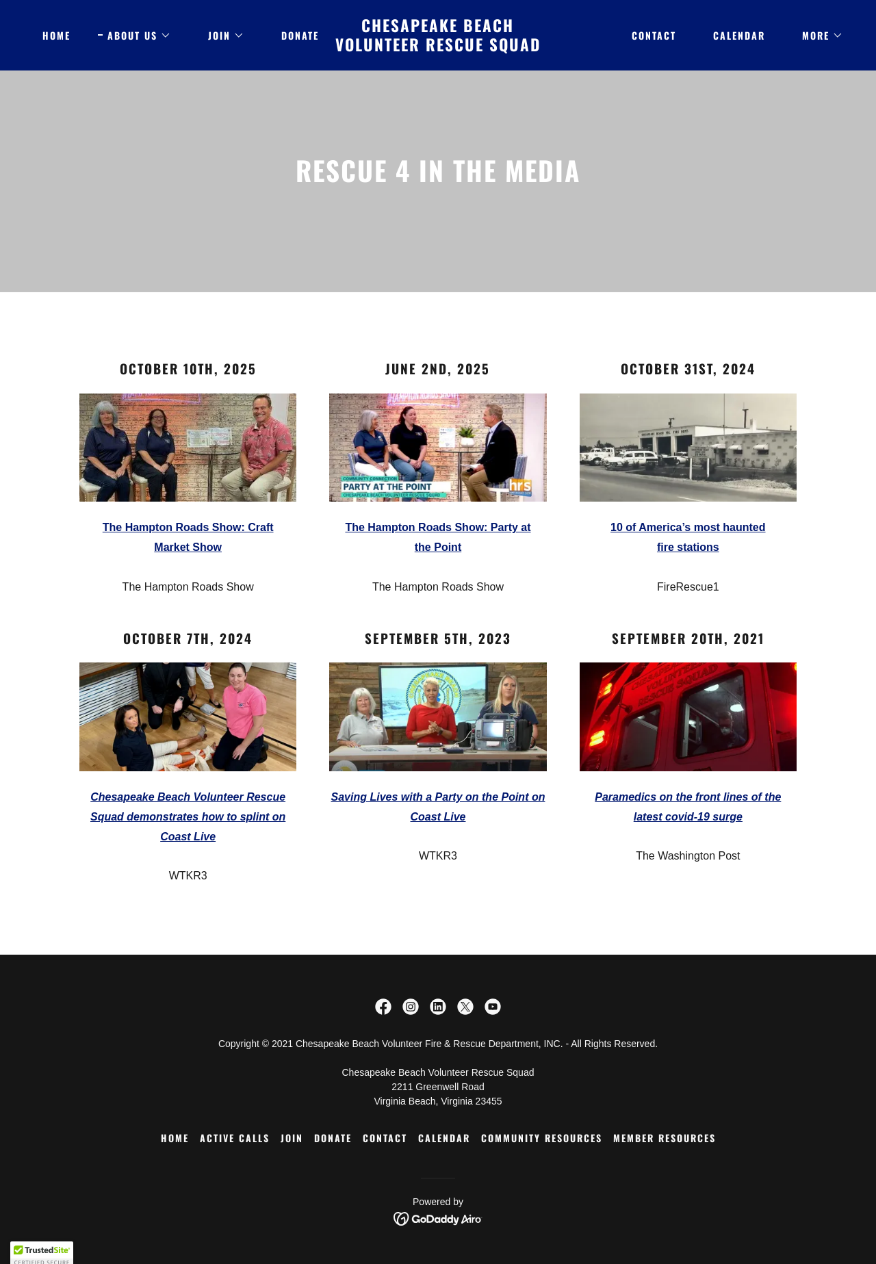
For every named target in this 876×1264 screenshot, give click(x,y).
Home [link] (56, 35)
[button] (134, 35)
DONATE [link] (300, 35)
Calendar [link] (739, 35)
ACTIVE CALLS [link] (235, 1138)
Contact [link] (654, 35)
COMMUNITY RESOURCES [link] (541, 1138)
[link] (438, 47)
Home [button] (175, 1138)
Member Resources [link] (664, 1138)
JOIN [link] (292, 1138)
